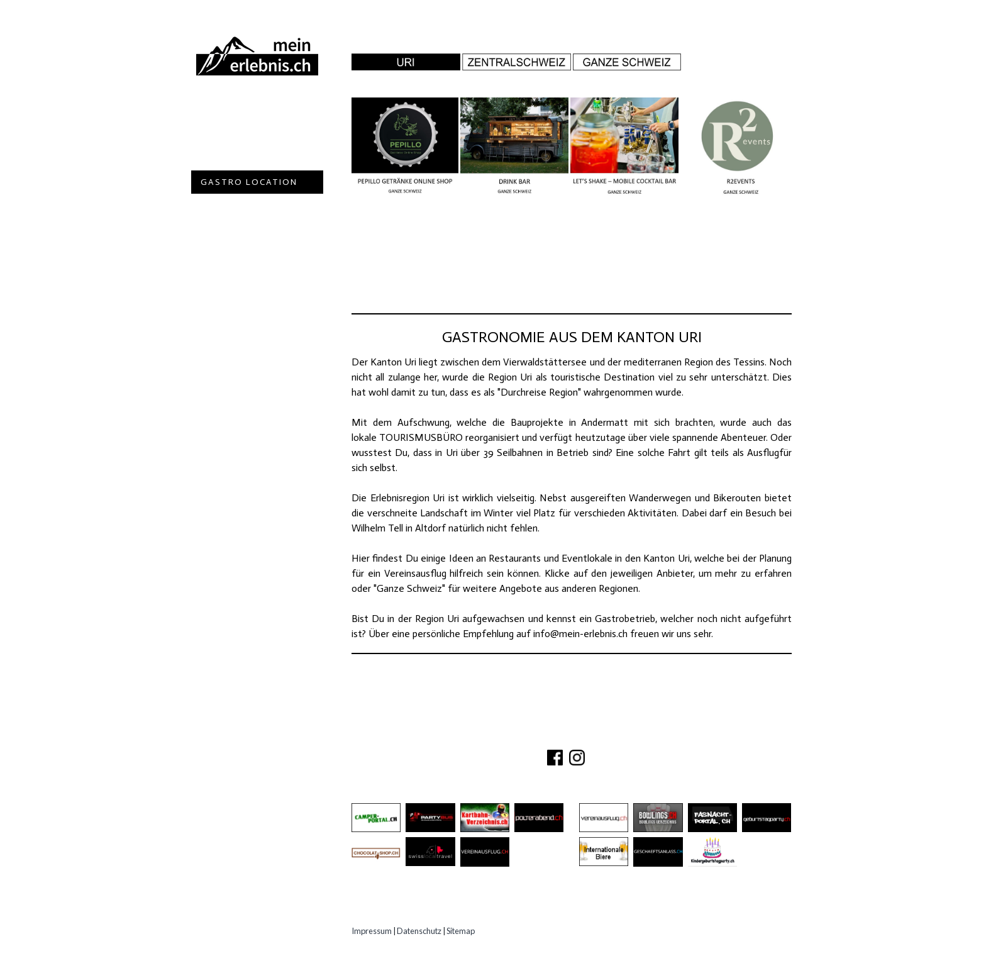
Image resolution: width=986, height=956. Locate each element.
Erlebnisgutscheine (255, 228)
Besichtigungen (244, 158)
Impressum (372, 931)
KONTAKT (541, 736)
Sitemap (460, 931)
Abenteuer (229, 112)
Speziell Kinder (243, 205)
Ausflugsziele (241, 135)
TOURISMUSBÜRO (421, 437)
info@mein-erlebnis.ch (580, 634)
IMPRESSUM (651, 736)
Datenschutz (419, 931)
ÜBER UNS (487, 736)
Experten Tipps (241, 252)
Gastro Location (249, 182)
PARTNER (592, 736)
